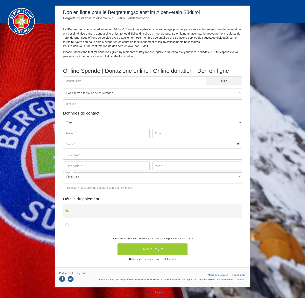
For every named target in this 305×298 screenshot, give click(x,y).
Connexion (238, 275)
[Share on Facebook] (62, 279)
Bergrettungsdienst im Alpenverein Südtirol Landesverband (145, 279)
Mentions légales (218, 275)
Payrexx (159, 292)
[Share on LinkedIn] (71, 279)
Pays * (68, 172)
